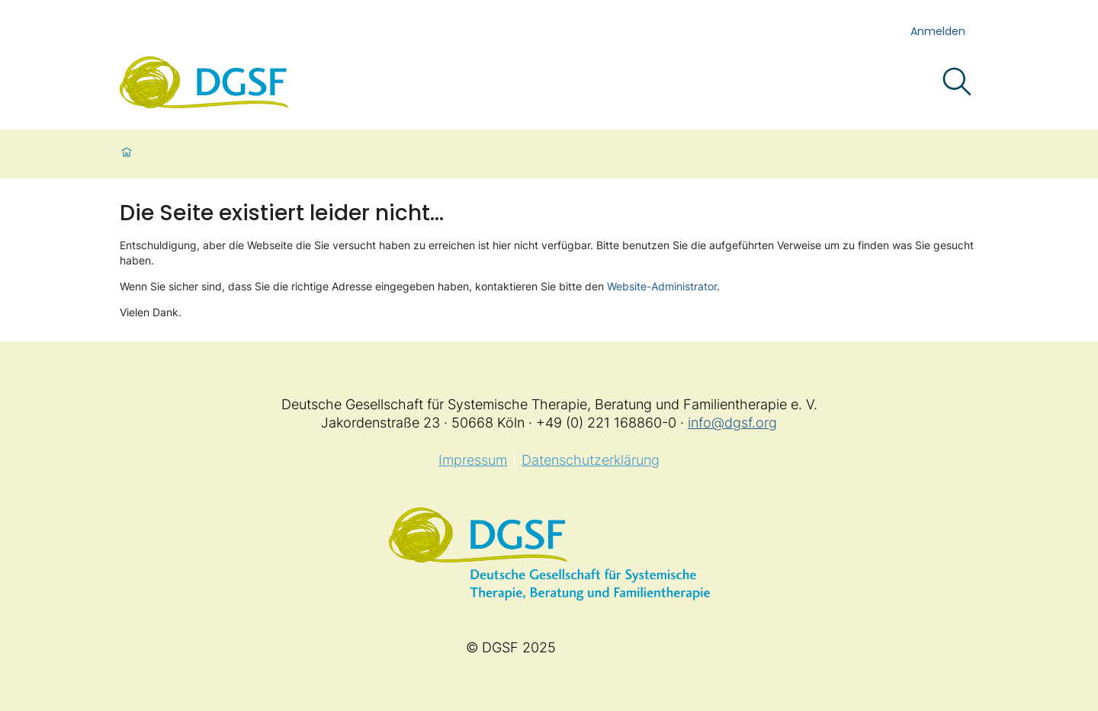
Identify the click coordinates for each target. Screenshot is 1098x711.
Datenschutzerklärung (591, 460)
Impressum (472, 460)
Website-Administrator (662, 286)
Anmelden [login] (937, 31)
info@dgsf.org (732, 423)
